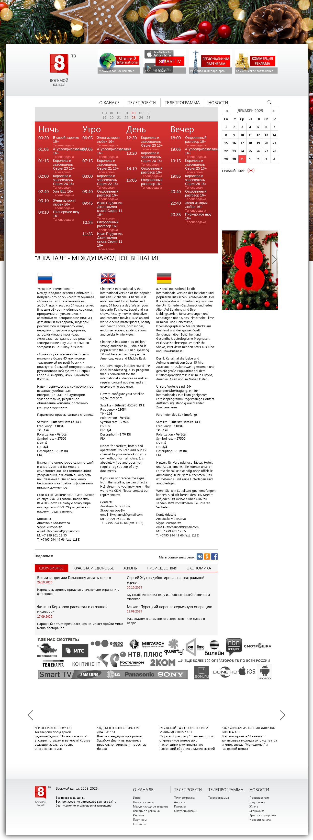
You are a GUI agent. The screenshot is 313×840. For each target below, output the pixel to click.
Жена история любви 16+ (64, 204)
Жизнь (130, 567)
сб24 (141, 115)
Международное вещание (150, 806)
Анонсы (179, 802)
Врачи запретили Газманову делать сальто (74, 577)
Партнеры (140, 819)
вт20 (112, 115)
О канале (143, 789)
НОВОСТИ (259, 789)
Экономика (199, 567)
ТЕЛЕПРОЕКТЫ (188, 789)
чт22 (126, 115)
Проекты (180, 806)
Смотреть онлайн (185, 811)
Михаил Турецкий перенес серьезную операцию (169, 606)
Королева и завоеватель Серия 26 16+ (196, 181)
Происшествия (162, 567)
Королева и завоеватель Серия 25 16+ (196, 166)
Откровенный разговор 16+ (107, 195)
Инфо (137, 797)
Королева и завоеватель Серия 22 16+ (108, 181)
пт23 (134, 115)
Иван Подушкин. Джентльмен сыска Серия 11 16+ (110, 210)
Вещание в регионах (146, 811)
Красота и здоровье (94, 567)
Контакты (139, 824)
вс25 (148, 115)
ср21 (119, 115)
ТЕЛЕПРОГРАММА (225, 789)
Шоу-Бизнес (51, 567)
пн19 (104, 115)
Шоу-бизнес (257, 802)
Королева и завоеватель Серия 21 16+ (108, 166)
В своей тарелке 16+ (66, 141)
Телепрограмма (184, 797)
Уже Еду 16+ (63, 193)
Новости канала (143, 802)
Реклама (138, 815)
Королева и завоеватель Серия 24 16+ (64, 181)
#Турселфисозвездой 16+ (67, 153)
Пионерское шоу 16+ (66, 215)
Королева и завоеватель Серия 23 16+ (64, 166)
